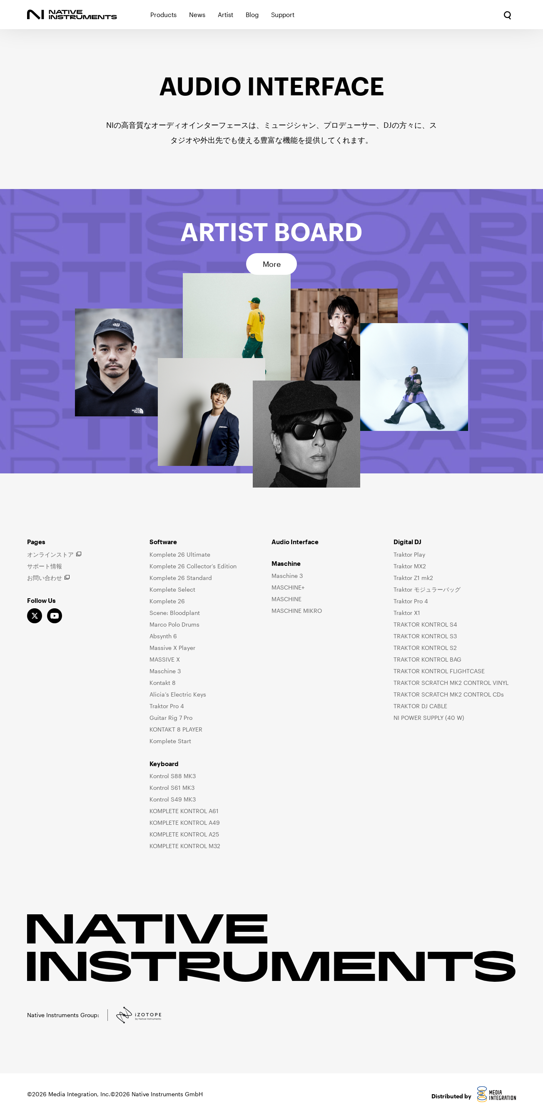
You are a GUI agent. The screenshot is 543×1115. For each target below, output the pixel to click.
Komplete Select (172, 589)
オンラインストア (50, 554)
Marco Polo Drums (174, 624)
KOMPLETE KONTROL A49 (184, 822)
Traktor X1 (407, 612)
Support (282, 14)
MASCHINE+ (288, 587)
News (197, 14)
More (272, 264)
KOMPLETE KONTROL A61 (184, 810)
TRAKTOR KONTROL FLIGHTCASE (439, 670)
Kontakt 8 (162, 682)
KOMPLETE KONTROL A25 (184, 834)
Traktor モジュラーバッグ (427, 589)
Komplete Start (170, 740)
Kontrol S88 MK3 (172, 775)
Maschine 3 (165, 670)
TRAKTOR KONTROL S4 (425, 624)
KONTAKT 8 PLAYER (175, 729)
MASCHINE (286, 598)
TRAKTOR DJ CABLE (420, 705)
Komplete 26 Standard (180, 577)
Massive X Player (172, 647)
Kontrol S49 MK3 (172, 799)
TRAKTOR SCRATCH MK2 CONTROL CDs (449, 694)
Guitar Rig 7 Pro (170, 717)
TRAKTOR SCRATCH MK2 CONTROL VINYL (451, 682)
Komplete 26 (167, 601)
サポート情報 (44, 566)
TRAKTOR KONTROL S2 (425, 647)
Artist (225, 14)
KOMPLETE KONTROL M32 (184, 845)
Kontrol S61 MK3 (171, 787)
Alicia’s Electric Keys (177, 694)
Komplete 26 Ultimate (179, 554)
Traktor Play (409, 554)
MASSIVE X (164, 659)
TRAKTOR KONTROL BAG (427, 659)
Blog (252, 14)
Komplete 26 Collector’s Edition (193, 566)
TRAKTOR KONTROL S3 (425, 636)
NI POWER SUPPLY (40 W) (429, 717)
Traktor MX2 (410, 566)
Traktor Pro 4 (166, 705)
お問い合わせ (44, 577)
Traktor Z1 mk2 (413, 577)
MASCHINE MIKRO (297, 610)
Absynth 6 (163, 636)
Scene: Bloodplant (174, 612)
